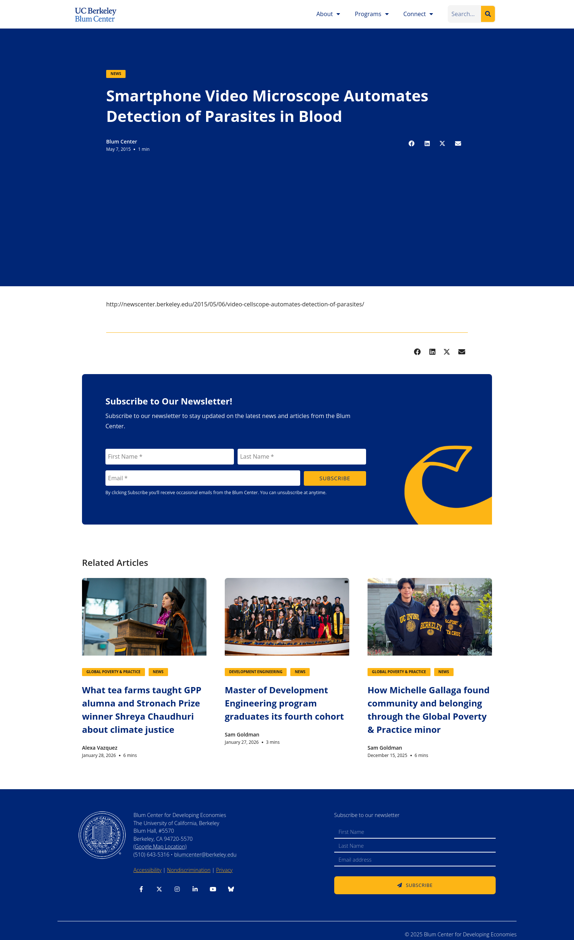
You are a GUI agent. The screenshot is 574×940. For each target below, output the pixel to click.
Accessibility (147, 869)
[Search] (488, 14)
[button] (412, 143)
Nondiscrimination (188, 869)
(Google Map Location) (159, 846)
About (328, 13)
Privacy (224, 869)
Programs (371, 13)
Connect (418, 13)
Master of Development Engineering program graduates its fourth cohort (284, 703)
